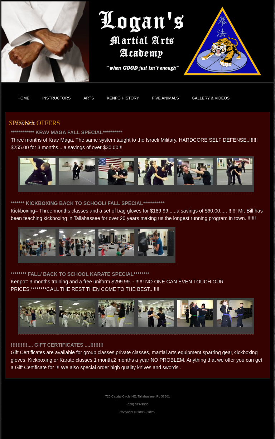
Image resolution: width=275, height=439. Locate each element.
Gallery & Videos (211, 98)
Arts (88, 98)
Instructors (56, 98)
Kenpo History (123, 98)
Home (23, 98)
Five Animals (165, 98)
